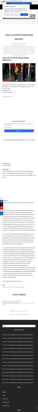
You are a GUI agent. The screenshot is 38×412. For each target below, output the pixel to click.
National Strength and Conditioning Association (20, 50)
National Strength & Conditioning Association (13, 287)
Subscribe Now (19, 130)
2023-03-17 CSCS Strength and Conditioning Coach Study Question (17, 334)
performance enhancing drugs (9, 52)
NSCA (33, 50)
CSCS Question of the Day (18, 47)
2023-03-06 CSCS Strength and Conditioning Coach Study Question (17, 365)
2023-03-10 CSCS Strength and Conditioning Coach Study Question (17, 352)
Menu (20, 6)
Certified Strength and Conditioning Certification (18, 46)
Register (4, 392)
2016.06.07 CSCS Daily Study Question (19, 311)
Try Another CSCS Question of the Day (19, 139)
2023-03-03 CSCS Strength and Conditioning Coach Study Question (17, 369)
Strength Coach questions (16, 53)
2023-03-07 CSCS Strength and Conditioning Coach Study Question (17, 362)
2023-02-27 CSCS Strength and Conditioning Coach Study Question (17, 382)
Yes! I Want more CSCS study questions (19, 3)
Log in (3, 395)
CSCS (31, 46)
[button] (19, 2)
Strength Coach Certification (23, 52)
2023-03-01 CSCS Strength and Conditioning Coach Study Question (17, 375)
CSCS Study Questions (19, 16)
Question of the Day (21, 45)
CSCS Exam (10, 47)
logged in (10, 301)
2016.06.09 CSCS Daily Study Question (18, 314)
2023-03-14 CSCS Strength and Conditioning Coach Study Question (17, 345)
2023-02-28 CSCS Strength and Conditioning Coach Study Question (17, 379)
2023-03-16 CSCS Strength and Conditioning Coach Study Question (17, 338)
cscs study (8, 49)
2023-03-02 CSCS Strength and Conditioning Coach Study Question (17, 372)
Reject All (16, 406)
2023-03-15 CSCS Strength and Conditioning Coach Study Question (17, 341)
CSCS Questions (28, 47)
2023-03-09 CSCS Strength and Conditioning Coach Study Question (17, 355)
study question (22, 55)
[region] (16, 403)
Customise (8, 406)
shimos (24, 43)
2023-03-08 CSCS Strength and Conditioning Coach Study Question (17, 358)
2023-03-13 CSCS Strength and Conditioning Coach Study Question (17, 348)
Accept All (24, 406)
